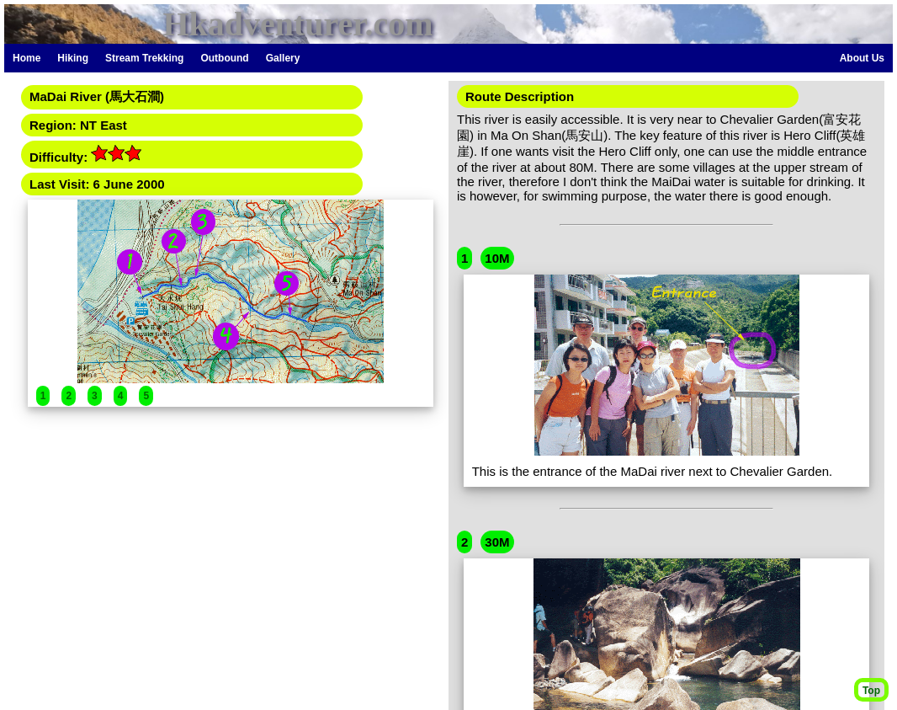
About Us (862, 58)
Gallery (283, 58)
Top (871, 691)
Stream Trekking (144, 58)
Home (26, 58)
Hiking (72, 58)
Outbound (224, 58)
